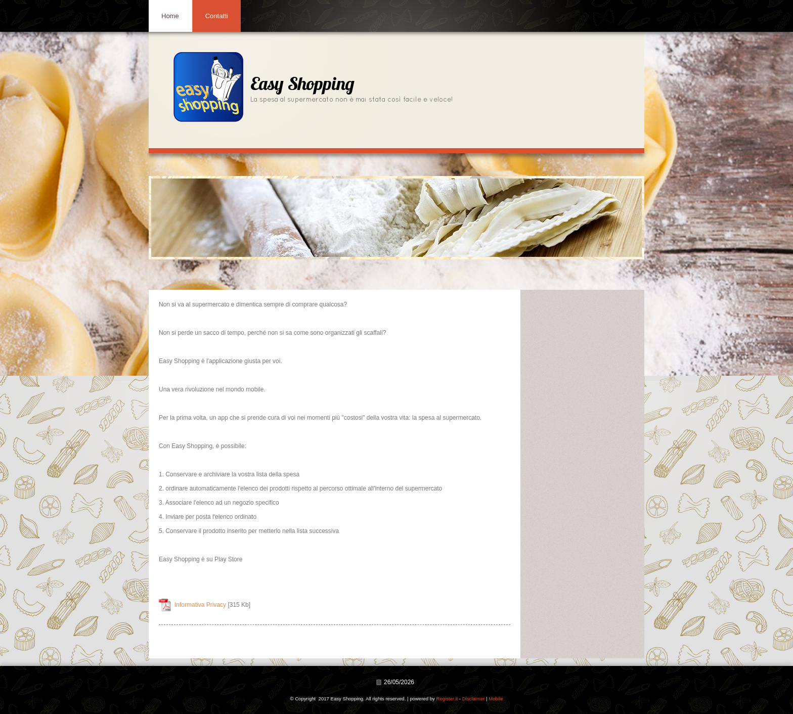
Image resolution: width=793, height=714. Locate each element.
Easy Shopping (302, 85)
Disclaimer (473, 698)
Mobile (496, 698)
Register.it (447, 698)
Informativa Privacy (200, 604)
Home (170, 16)
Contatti (216, 16)
